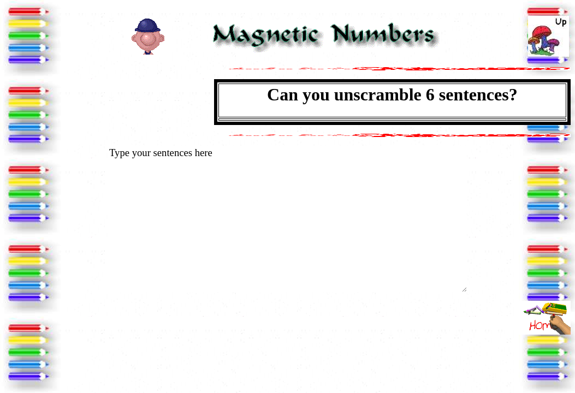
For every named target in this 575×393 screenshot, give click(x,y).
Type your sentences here (287, 219)
